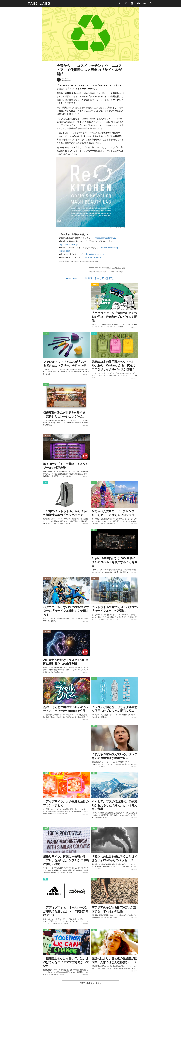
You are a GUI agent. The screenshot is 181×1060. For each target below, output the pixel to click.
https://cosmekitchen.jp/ (105, 238)
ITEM (94, 334)
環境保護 (99, 272)
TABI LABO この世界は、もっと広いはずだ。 (90, 278)
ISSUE (46, 334)
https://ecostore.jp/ (93, 258)
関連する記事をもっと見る (90, 983)
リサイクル (107, 272)
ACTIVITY (95, 285)
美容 (113, 272)
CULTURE (47, 436)
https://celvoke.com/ (95, 254)
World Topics (120, 272)
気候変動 (92, 272)
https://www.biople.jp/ (68, 245)
